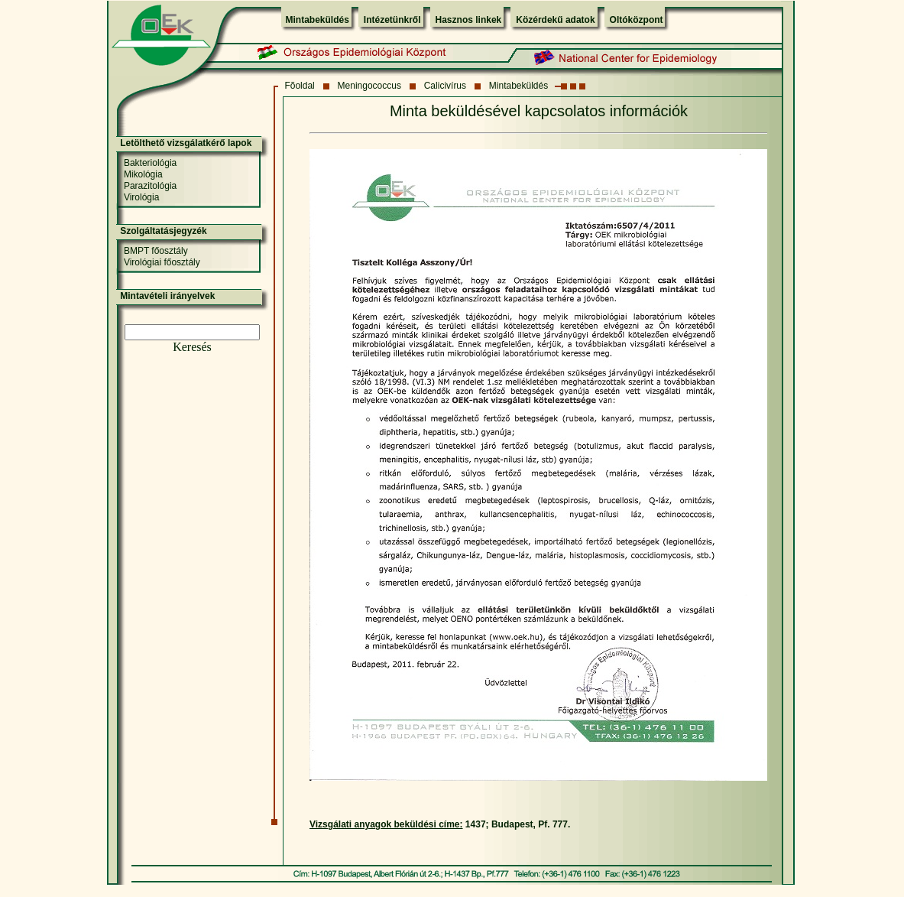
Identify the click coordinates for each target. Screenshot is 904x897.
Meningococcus (369, 85)
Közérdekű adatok (555, 20)
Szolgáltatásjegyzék (163, 231)
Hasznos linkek (469, 20)
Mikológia (143, 174)
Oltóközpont (636, 20)
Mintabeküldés (317, 20)
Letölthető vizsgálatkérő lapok (185, 143)
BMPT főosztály (156, 250)
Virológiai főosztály (162, 262)
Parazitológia (150, 185)
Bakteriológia (150, 163)
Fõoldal (299, 85)
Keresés (192, 346)
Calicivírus (445, 85)
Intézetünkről (392, 20)
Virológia (141, 197)
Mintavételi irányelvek (167, 296)
